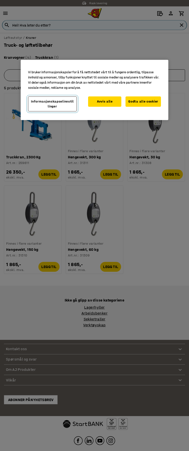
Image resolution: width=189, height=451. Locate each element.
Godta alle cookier (143, 101)
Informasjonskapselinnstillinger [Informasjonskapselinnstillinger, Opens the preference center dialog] (52, 103)
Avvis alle (105, 101)
